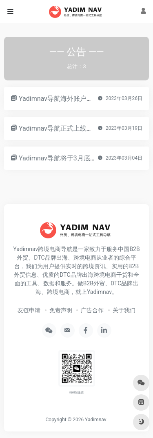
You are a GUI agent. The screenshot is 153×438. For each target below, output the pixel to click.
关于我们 (124, 310)
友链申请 (29, 310)
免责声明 (60, 310)
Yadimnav (95, 419)
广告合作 (92, 310)
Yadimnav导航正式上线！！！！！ (69, 128)
